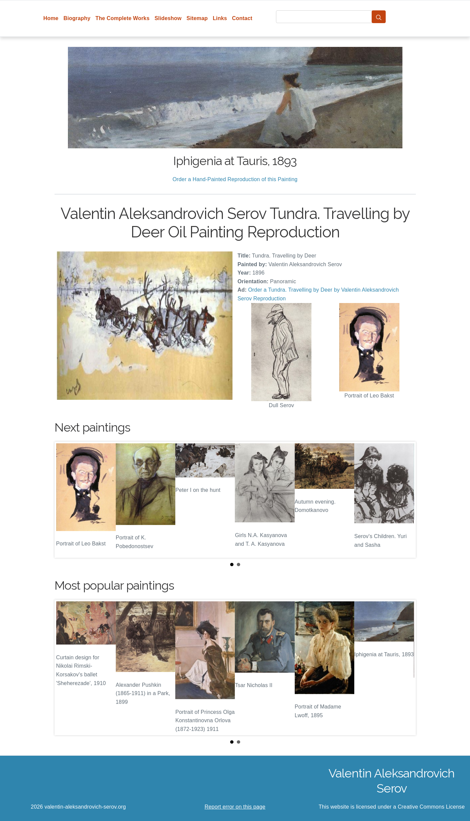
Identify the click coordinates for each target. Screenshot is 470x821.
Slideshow (168, 18)
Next (405, 499)
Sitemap (197, 18)
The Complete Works (122, 18)
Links (220, 18)
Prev (65, 499)
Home (51, 18)
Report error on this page (235, 807)
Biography (77, 18)
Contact (242, 18)
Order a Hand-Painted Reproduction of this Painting (235, 179)
